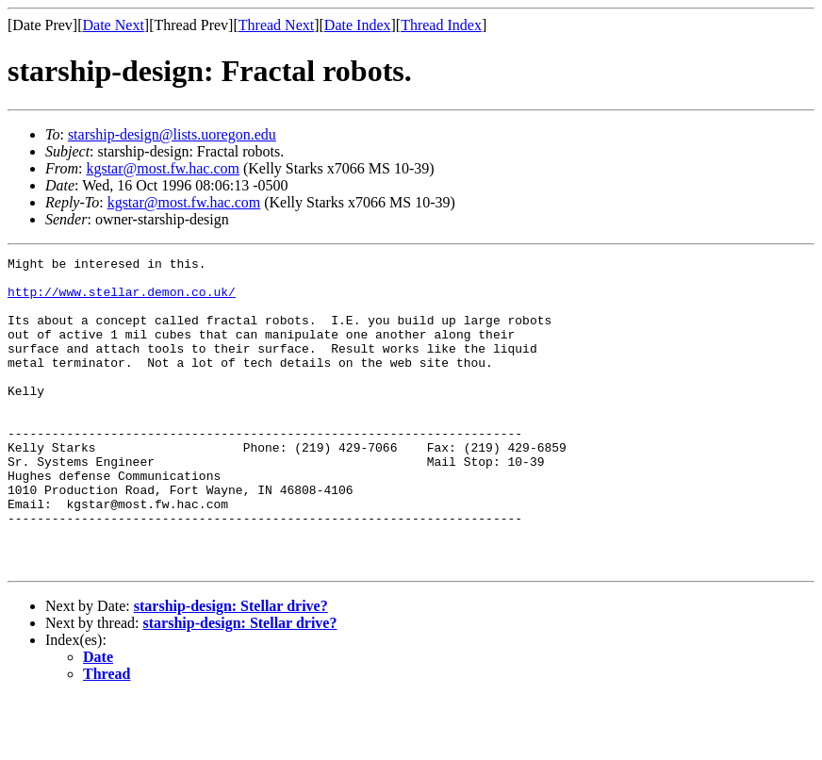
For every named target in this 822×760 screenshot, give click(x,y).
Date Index (357, 25)
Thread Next (276, 25)
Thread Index (441, 25)
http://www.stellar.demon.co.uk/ (122, 299)
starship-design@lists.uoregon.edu (172, 134)
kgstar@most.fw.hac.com (162, 168)
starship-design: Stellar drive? (231, 668)
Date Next (113, 25)
